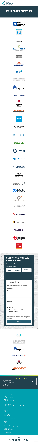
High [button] (5, 422)
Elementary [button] (6, 419)
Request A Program (26, 270)
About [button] (5, 409)
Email (8, 290)
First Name (9, 296)
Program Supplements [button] (9, 396)
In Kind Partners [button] (7, 403)
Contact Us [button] (6, 384)
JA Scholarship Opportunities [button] (10, 424)
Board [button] (5, 412)
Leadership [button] (6, 410)
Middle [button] (5, 421)
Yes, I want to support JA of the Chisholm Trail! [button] (14, 405)
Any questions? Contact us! (11, 276)
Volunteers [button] (6, 391)
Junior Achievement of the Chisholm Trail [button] (13, 426)
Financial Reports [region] (7, 404)
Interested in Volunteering (14, 313)
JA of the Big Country (8, 428)
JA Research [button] (6, 414)
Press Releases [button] (7, 415)
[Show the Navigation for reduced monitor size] (35, 3)
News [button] (5, 416)
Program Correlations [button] (8, 397)
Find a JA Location (7, 432)
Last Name (9, 301)
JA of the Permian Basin (9, 430)
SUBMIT (19, 321)
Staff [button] (5, 411)
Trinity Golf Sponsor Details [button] (9, 407)
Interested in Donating (13, 311)
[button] (10, 440)
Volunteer (17, 270)
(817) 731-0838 (6, 385)
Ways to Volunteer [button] (8, 393)
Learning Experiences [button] (9, 418)
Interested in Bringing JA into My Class (16, 309)
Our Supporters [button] (7, 401)
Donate (9, 270)
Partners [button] (6, 399)
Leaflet (26, 328)
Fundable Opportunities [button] (9, 400)
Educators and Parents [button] (9, 394)
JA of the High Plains (8, 429)
